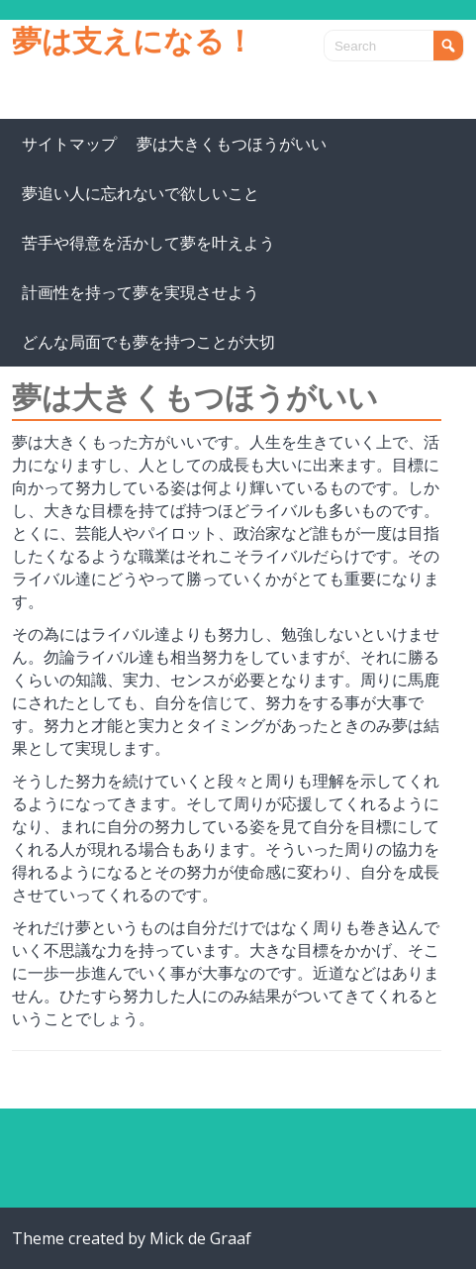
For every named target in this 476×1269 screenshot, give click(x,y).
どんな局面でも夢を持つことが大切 (148, 342)
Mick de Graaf (200, 1238)
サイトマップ (69, 144)
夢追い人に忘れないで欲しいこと (140, 193)
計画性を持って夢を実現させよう (140, 292)
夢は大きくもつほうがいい (232, 144)
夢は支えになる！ (133, 40)
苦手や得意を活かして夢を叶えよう (148, 243)
